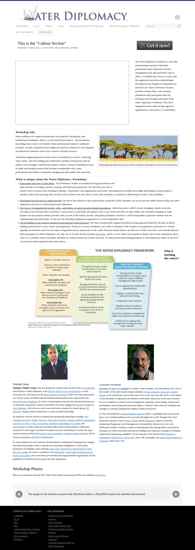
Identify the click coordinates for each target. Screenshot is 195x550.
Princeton (71, 420)
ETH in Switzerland (39, 423)
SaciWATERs (18, 427)
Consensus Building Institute (132, 414)
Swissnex (52, 519)
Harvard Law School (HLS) (123, 437)
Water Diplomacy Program (55, 394)
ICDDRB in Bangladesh (59, 423)
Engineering (89, 388)
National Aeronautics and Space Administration (33, 437)
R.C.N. (36, 26)
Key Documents (25, 32)
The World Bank (55, 522)
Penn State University (57, 420)
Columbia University (22, 420)
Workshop (45, 32)
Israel (128, 420)
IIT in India (75, 423)
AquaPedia (22, 26)
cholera (89, 405)
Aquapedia (100, 234)
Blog (61, 26)
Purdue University (39, 420)
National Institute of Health (76, 433)
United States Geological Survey (79, 452)
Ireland (135, 420)
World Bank (59, 452)
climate (79, 405)
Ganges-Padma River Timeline (86, 26)
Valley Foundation (56, 546)
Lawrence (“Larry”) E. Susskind (114, 388)
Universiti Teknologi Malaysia (61, 543)
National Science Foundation (25, 401)
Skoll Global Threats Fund (59, 526)
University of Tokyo (21, 423)
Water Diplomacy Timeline (124, 26)
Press (49, 26)
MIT (86, 416)
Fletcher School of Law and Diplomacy (64, 391)
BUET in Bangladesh (86, 420)
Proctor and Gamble (21, 455)
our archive (101, 475)
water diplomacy (20, 408)
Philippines (150, 420)
